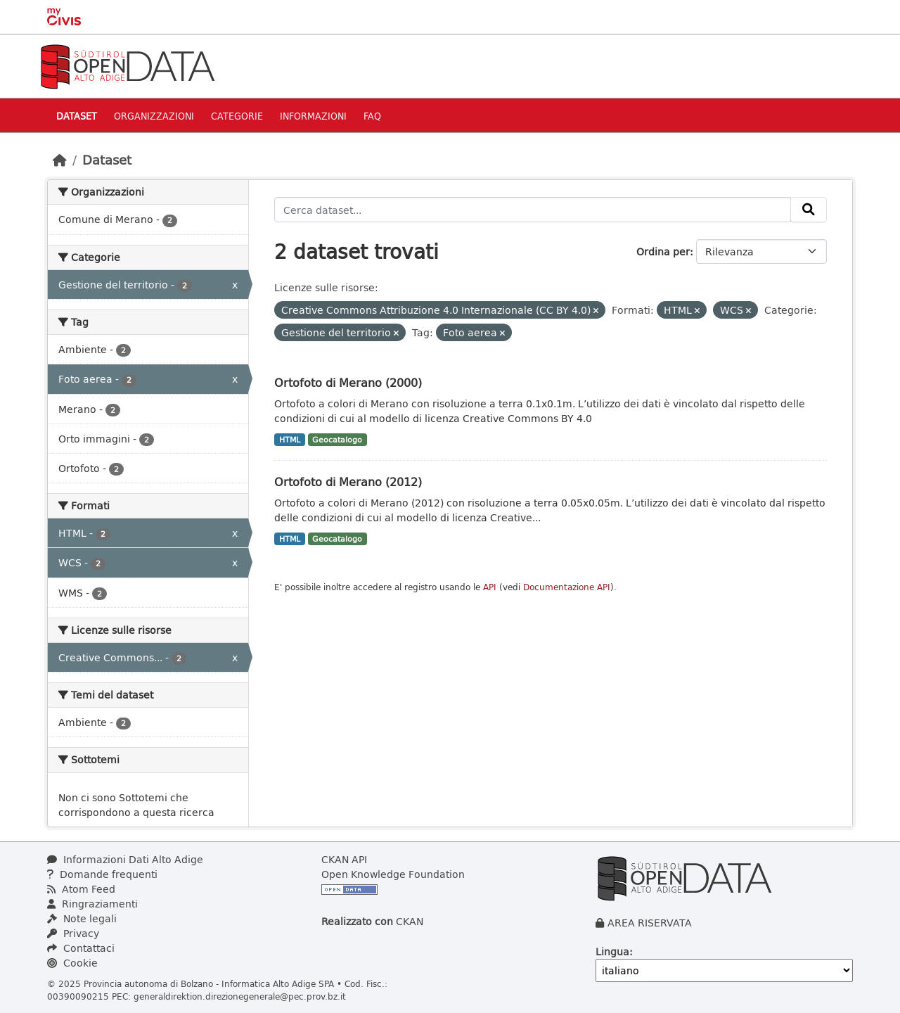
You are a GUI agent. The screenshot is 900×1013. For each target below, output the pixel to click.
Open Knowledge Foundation (393, 874)
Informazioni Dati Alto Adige (125, 859)
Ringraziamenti (92, 903)
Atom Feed (81, 888)
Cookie (72, 962)
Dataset (76, 115)
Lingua (612, 951)
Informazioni (313, 115)
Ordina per (663, 251)
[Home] (60, 160)
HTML (289, 439)
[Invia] (808, 209)
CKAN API (344, 859)
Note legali (82, 918)
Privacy (73, 933)
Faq (372, 115)
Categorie (237, 115)
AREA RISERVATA (650, 922)
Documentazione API (566, 587)
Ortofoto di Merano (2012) (348, 481)
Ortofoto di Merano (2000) (348, 382)
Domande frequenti (102, 874)
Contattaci (81, 948)
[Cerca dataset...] (532, 209)
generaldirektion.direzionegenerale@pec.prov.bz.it (240, 996)
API (489, 587)
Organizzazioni (154, 115)
